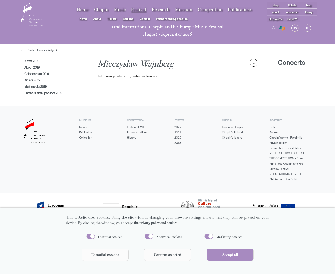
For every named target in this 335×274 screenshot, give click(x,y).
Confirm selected (167, 254)
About (97, 19)
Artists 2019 (32, 80)
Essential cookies (110, 237)
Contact (145, 19)
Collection (85, 137)
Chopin (101, 9)
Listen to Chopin (232, 127)
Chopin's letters (232, 137)
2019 (177, 143)
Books (273, 132)
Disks (272, 127)
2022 (177, 127)
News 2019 (31, 61)
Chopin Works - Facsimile (285, 137)
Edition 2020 (135, 127)
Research (161, 9)
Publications (240, 9)
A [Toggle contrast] (273, 28)
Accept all (230, 254)
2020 (178, 137)
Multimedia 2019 (35, 86)
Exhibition (85, 132)
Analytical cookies (169, 237)
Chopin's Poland (232, 132)
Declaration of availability (285, 148)
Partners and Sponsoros (172, 19)
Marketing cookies (229, 237)
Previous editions (138, 132)
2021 (177, 132)
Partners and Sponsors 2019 (43, 93)
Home (82, 9)
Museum (183, 9)
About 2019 (32, 67)
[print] (253, 63)
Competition (210, 9)
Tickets (111, 19)
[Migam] (282, 28)
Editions (128, 19)
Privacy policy (278, 143)
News (83, 19)
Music (120, 9)
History (131, 137)
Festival (138, 9)
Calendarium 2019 (36, 74)
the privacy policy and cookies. (156, 223)
